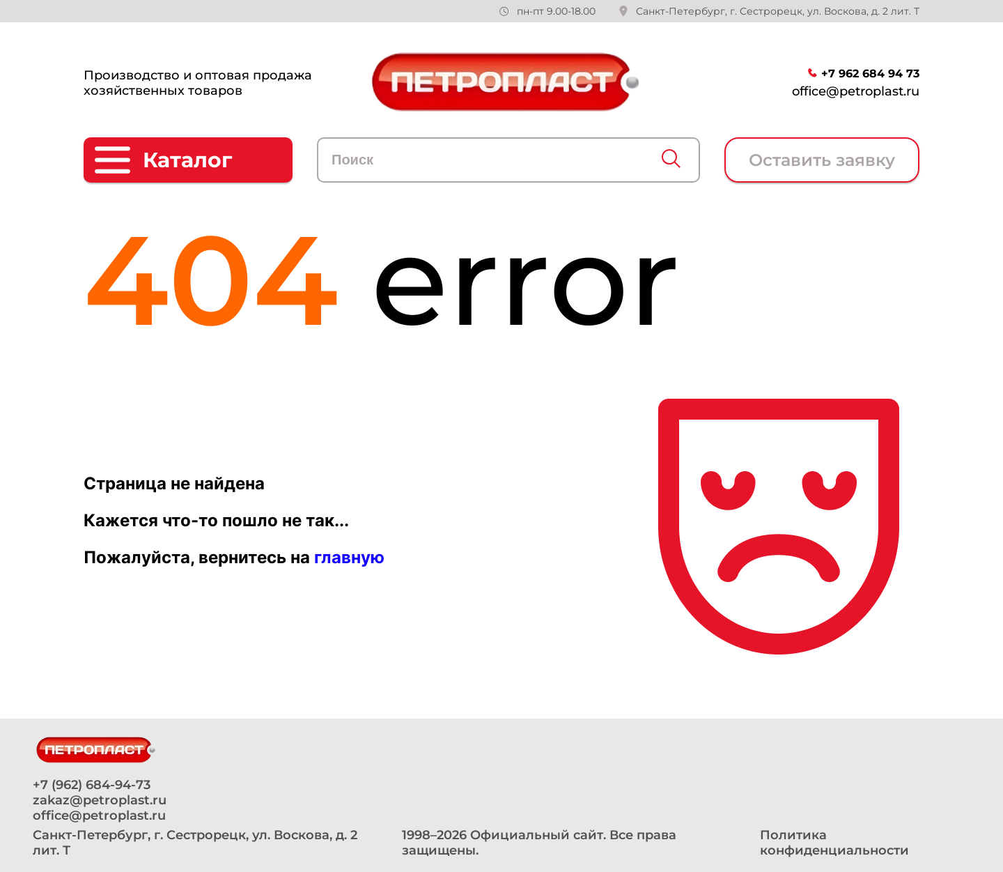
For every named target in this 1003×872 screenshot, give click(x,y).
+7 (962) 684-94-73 (91, 785)
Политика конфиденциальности (834, 842)
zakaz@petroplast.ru (99, 800)
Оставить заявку (822, 160)
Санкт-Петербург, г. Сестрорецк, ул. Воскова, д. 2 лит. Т (777, 11)
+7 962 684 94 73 (870, 73)
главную (349, 557)
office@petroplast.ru (855, 91)
